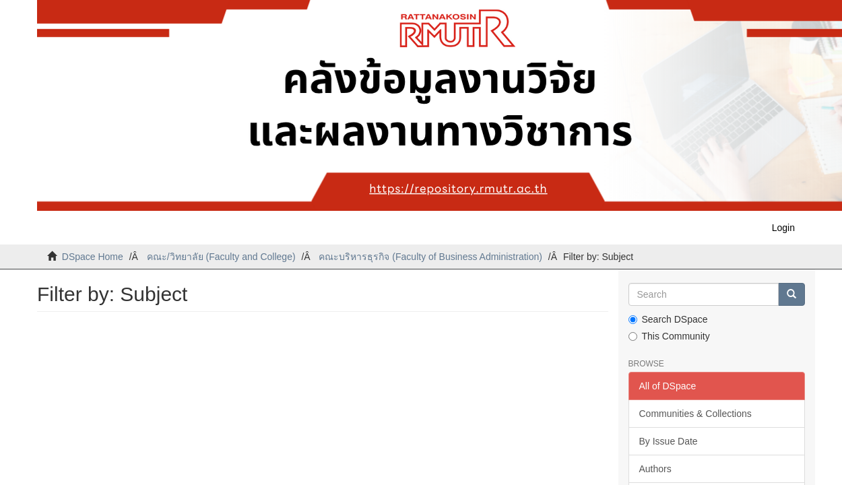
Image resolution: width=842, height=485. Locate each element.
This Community (669, 336)
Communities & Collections (695, 413)
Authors (655, 468)
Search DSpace (668, 319)
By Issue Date (668, 441)
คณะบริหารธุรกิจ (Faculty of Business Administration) (430, 256)
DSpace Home (92, 256)
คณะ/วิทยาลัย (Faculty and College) (221, 256)
